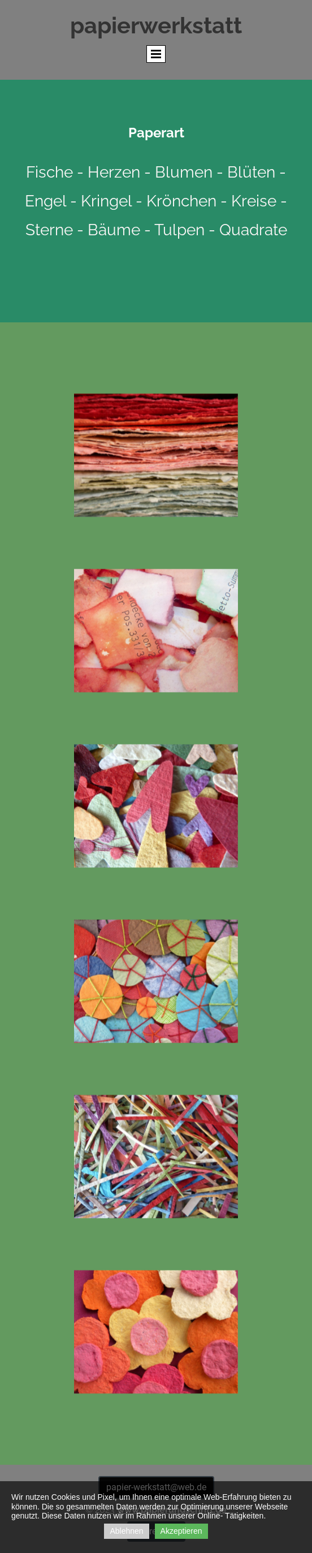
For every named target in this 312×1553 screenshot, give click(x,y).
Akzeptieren (181, 1530)
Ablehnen (126, 1530)
